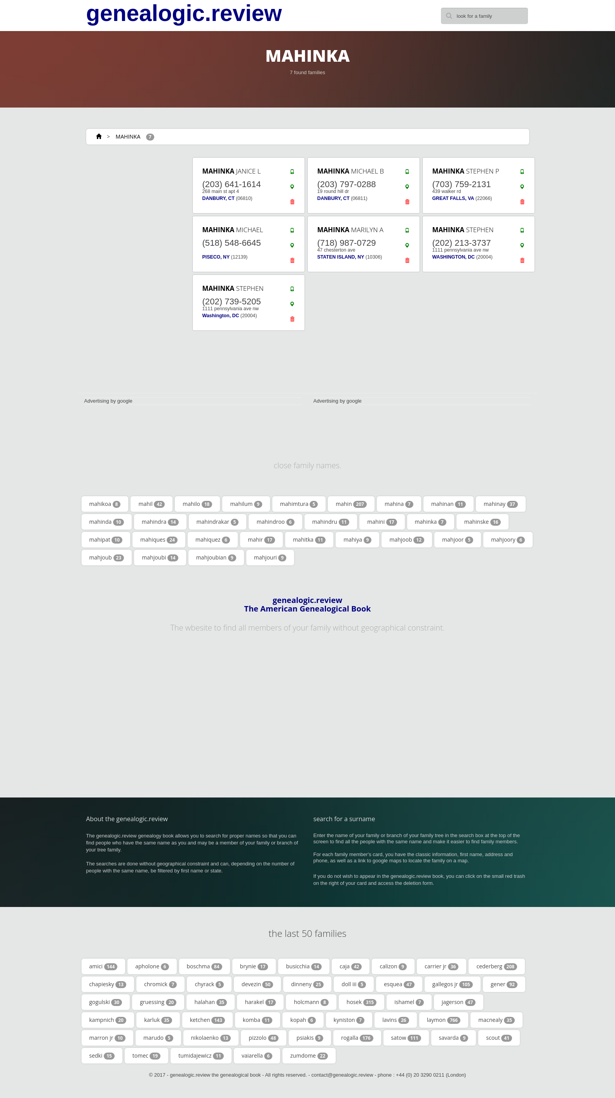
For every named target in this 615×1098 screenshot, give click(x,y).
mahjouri (270, 557)
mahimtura (299, 504)
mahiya (357, 540)
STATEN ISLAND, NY (340, 257)
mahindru (331, 522)
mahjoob (406, 540)
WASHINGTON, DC (453, 257)
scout (499, 1038)
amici (103, 966)
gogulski (105, 1002)
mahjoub (106, 557)
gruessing (158, 1002)
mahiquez (212, 540)
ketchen (207, 1020)
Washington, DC (220, 315)
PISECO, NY (216, 257)
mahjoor (457, 540)
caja (351, 966)
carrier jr (441, 966)
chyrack (209, 984)
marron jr (107, 1038)
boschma (204, 966)
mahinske (482, 522)
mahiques (159, 540)
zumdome (309, 1056)
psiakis (309, 1038)
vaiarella (257, 1056)
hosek (361, 1002)
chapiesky (107, 984)
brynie (254, 966)
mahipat (106, 540)
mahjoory (508, 540)
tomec (146, 1056)
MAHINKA (128, 136)
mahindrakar (218, 522)
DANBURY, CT (218, 198)
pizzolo (264, 1038)
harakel (260, 1002)
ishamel (408, 1002)
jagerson (459, 1002)
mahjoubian (216, 557)
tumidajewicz (201, 1056)
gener (504, 984)
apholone (152, 966)
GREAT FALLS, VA (453, 198)
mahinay (501, 504)
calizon (393, 966)
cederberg (496, 966)
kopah (302, 1020)
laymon (444, 1020)
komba (257, 1020)
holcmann (311, 1002)
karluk (158, 1020)
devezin (257, 984)
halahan (210, 1002)
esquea (399, 984)
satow (406, 1038)
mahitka (309, 540)
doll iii (353, 984)
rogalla (357, 1038)
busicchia (304, 966)
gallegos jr (452, 984)
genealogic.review (184, 13)
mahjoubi (160, 557)
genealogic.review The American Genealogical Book (307, 604)
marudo (158, 1038)
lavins (395, 1020)
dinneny (307, 984)
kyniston (349, 1020)
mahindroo (275, 522)
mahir (261, 540)
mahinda (106, 522)
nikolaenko (211, 1038)
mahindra (160, 522)
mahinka (430, 522)
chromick (160, 984)
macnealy (496, 1020)
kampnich (107, 1020)
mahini (382, 522)
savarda (454, 1038)
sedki (102, 1056)
